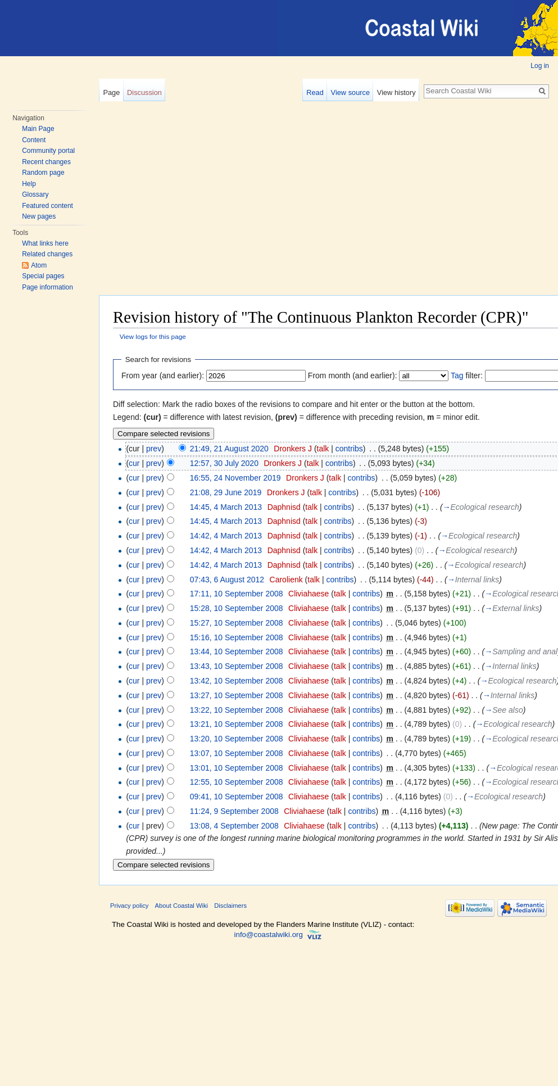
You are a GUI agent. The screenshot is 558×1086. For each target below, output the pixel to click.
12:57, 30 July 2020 (224, 463)
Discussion (144, 92)
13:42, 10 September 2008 (236, 680)
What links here (45, 243)
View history (396, 92)
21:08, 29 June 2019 (226, 492)
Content (34, 140)
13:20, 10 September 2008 (236, 738)
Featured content (47, 206)
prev (153, 448)
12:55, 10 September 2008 (236, 781)
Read (315, 92)
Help (29, 184)
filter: (467, 375)
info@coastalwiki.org (268, 934)
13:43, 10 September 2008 (236, 666)
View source (350, 92)
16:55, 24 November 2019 (235, 477)
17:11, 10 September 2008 (236, 593)
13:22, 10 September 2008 (236, 709)
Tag (457, 375)
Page (111, 92)
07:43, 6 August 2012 (227, 579)
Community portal (48, 151)
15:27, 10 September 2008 (236, 622)
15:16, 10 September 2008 (236, 637)
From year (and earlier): (162, 375)
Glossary (35, 194)
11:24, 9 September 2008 (234, 811)
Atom (39, 265)
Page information (47, 287)
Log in (539, 66)
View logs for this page (153, 336)
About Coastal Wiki (181, 905)
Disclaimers (230, 905)
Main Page (38, 129)
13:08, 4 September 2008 (234, 825)
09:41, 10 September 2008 (236, 796)
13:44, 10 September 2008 (236, 651)
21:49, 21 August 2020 (229, 448)
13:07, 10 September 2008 (236, 753)
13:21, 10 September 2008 (236, 724)
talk (323, 448)
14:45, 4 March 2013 (226, 507)
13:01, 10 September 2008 (236, 767)
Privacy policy (129, 905)
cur (134, 463)
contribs (349, 448)
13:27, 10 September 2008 (236, 695)
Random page (43, 173)
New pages (39, 216)
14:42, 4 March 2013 (226, 535)
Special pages (43, 276)
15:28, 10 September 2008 (236, 608)
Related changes (47, 254)
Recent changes (46, 162)
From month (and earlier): (352, 375)
